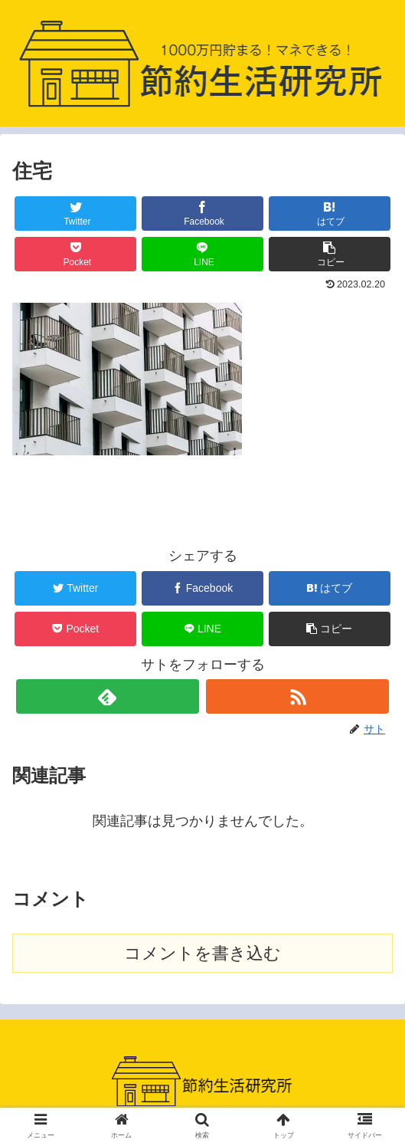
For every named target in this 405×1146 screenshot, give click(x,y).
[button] (329, 254)
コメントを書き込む (202, 953)
